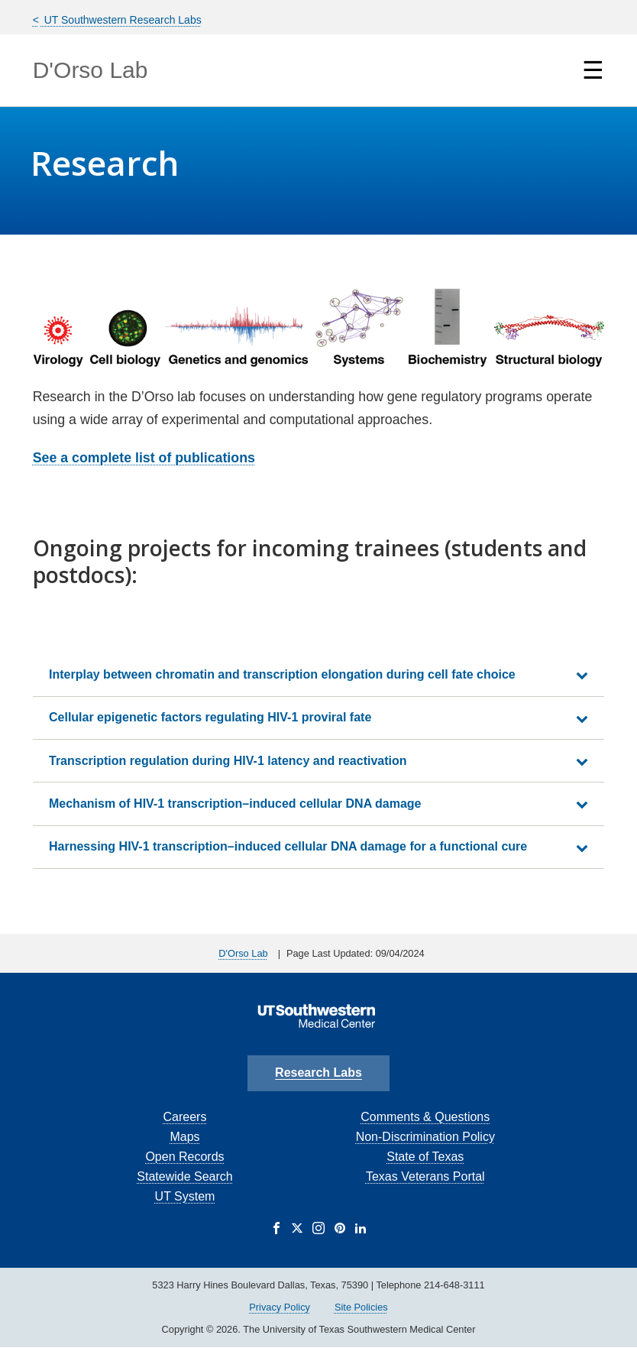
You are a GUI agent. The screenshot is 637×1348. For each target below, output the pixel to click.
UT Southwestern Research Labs (121, 20)
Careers (185, 1116)
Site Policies (361, 1307)
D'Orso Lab (90, 70)
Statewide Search (184, 1176)
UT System (185, 1196)
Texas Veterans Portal (425, 1176)
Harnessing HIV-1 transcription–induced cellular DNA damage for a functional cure (288, 846)
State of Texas (425, 1156)
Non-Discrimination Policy (425, 1136)
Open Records (184, 1156)
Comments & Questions (425, 1116)
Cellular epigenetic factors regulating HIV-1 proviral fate (210, 717)
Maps (184, 1136)
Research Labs (318, 1072)
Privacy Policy (279, 1307)
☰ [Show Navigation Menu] (593, 70)
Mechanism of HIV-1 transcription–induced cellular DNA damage (235, 803)
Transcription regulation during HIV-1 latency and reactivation (228, 760)
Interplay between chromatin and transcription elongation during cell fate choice (282, 674)
